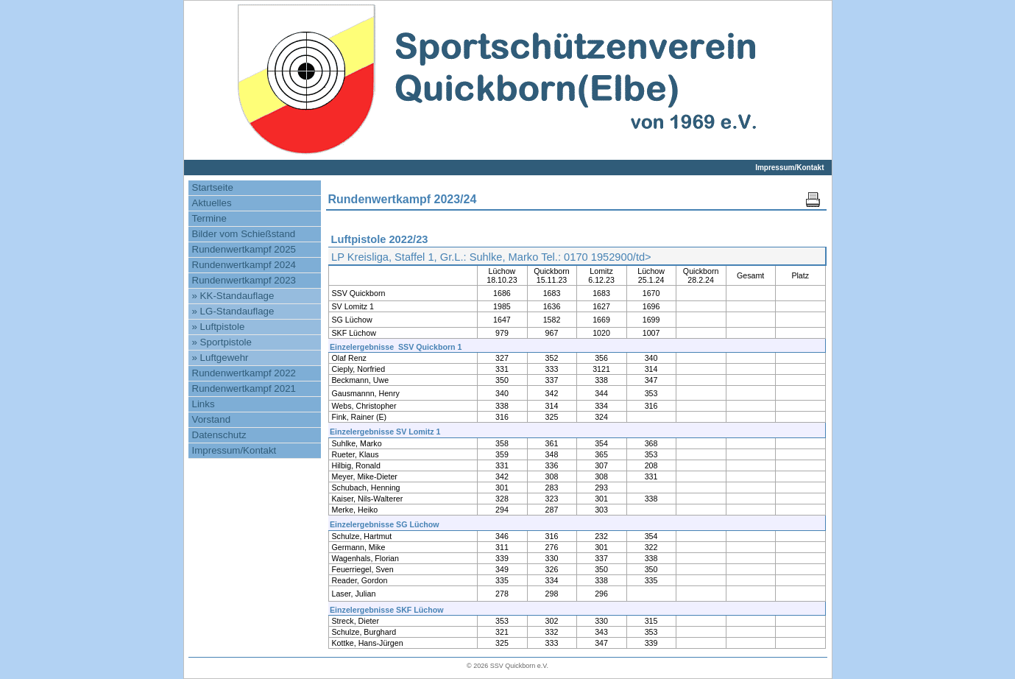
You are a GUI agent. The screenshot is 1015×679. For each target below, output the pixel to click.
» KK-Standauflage (233, 295)
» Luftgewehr (220, 357)
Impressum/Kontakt (789, 167)
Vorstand (211, 419)
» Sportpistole (222, 342)
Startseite (212, 187)
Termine (209, 218)
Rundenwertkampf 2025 (244, 249)
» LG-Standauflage (233, 311)
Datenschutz (219, 434)
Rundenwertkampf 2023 (244, 280)
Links (203, 403)
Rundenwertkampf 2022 (244, 373)
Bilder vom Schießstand (244, 233)
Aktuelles (212, 202)
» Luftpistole (218, 326)
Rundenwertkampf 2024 (244, 264)
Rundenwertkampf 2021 (244, 388)
